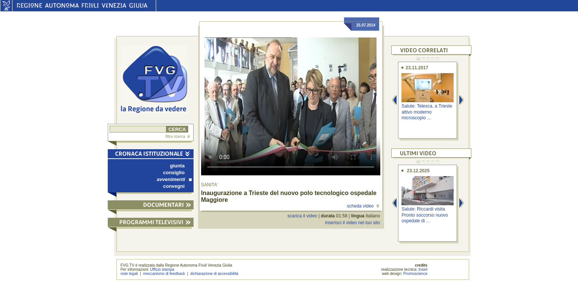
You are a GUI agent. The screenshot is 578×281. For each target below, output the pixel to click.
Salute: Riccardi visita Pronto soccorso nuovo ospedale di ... (424, 214)
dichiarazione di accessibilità (214, 274)
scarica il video (302, 216)
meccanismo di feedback (164, 274)
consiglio (174, 172)
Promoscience (415, 274)
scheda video (363, 206)
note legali (129, 274)
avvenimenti (174, 179)
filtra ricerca (178, 136)
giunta (177, 166)
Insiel (423, 269)
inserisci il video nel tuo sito (352, 222)
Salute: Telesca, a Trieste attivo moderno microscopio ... (426, 111)
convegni (174, 186)
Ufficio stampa (162, 269)
